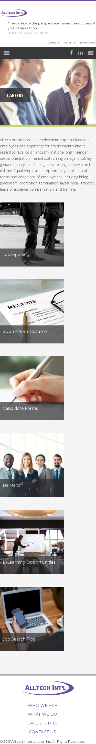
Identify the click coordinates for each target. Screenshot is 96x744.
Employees (88, 42)
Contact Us (42, 731)
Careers (54, 42)
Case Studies (42, 723)
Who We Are (42, 705)
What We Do (42, 714)
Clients (70, 42)
